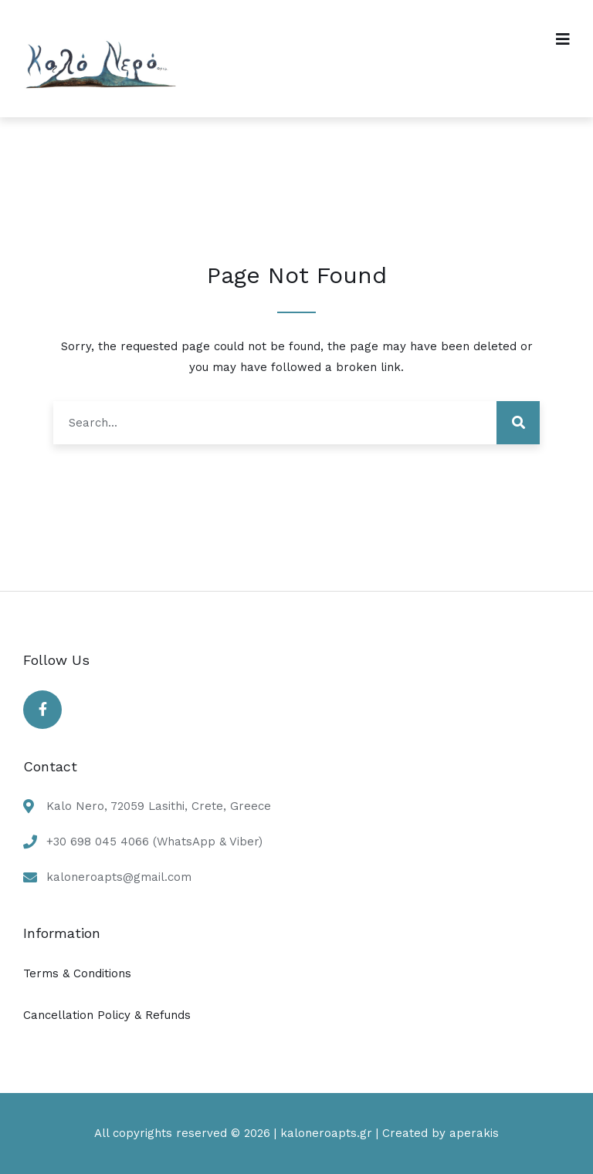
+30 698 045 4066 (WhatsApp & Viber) (154, 841)
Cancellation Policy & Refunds (107, 1015)
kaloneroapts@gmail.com (118, 877)
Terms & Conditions (77, 973)
